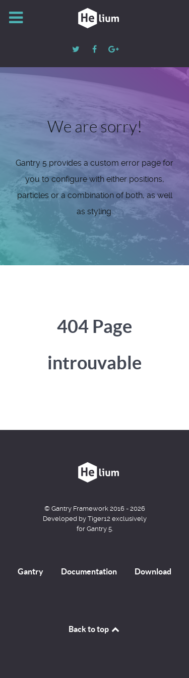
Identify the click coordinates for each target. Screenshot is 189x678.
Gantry (30, 571)
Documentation (89, 571)
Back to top (95, 629)
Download (153, 571)
